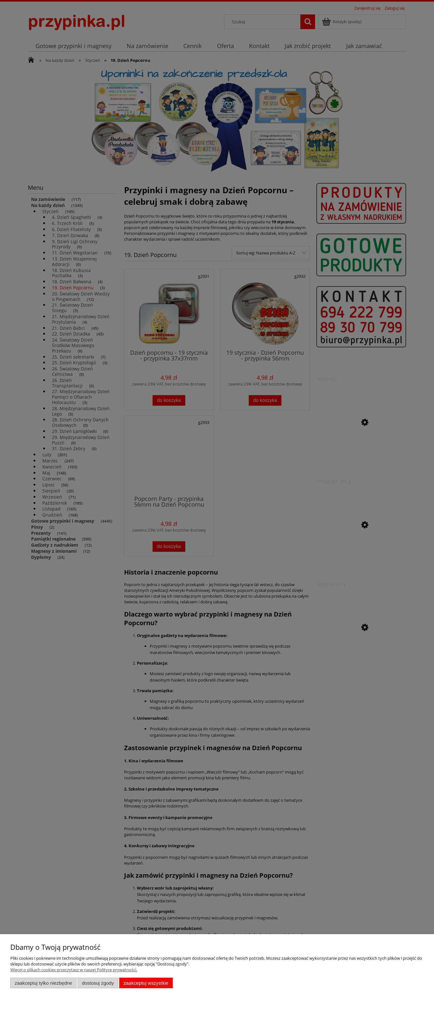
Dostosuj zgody (98, 983)
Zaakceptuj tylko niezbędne (43, 983)
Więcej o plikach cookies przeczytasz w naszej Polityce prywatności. (73, 970)
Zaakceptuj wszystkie (146, 983)
